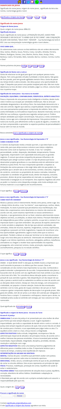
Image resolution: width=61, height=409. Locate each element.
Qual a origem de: (7, 387)
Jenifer (23, 65)
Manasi (16, 191)
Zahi (17, 387)
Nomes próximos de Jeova (10, 65)
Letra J (36, 17)
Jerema (41, 65)
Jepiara (35, 65)
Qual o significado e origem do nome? (27, 133)
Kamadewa (20, 306)
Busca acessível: (6, 133)
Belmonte (23, 191)
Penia (22, 387)
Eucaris (16, 254)
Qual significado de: (8, 306)
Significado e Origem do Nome (12, 17)
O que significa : (6, 191)
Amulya (29, 306)
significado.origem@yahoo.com (19, 403)
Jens (29, 65)
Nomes (29, 17)
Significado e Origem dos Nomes (17, 405)
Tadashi (23, 254)
